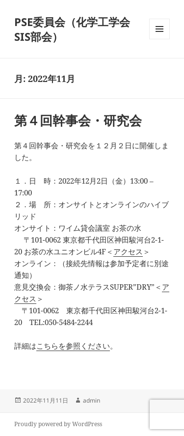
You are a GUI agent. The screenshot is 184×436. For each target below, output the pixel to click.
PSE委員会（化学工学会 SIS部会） (72, 29)
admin (91, 400)
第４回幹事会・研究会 (78, 120)
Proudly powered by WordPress (58, 424)
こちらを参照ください (73, 346)
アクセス (128, 251)
